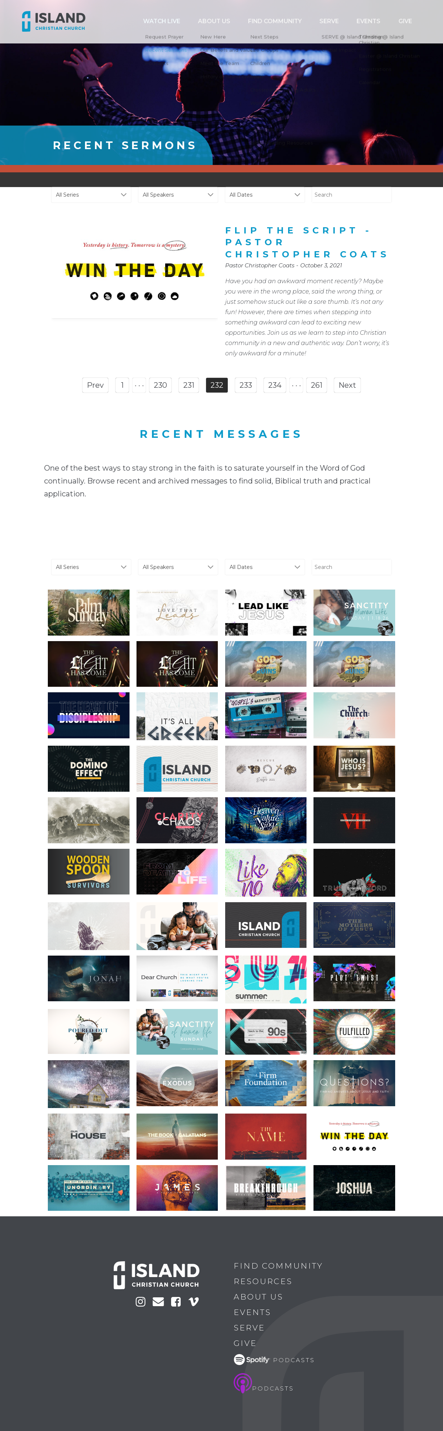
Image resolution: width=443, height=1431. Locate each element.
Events (394, 21)
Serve (374, 21)
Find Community (343, 21)
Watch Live (278, 21)
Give (413, 21)
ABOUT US (308, 21)
